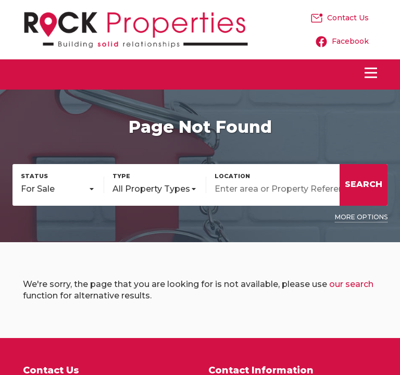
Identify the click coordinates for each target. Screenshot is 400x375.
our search (351, 284)
